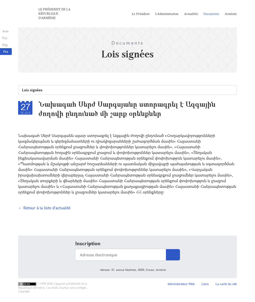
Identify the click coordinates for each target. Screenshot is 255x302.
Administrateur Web (181, 284)
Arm (5, 31)
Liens (205, 284)
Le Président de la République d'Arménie (54, 13)
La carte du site (226, 284)
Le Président (141, 14)
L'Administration (166, 14)
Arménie (231, 14)
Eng (4, 44)
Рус (4, 38)
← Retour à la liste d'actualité (44, 207)
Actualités (191, 14)
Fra (5, 51)
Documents (211, 14)
